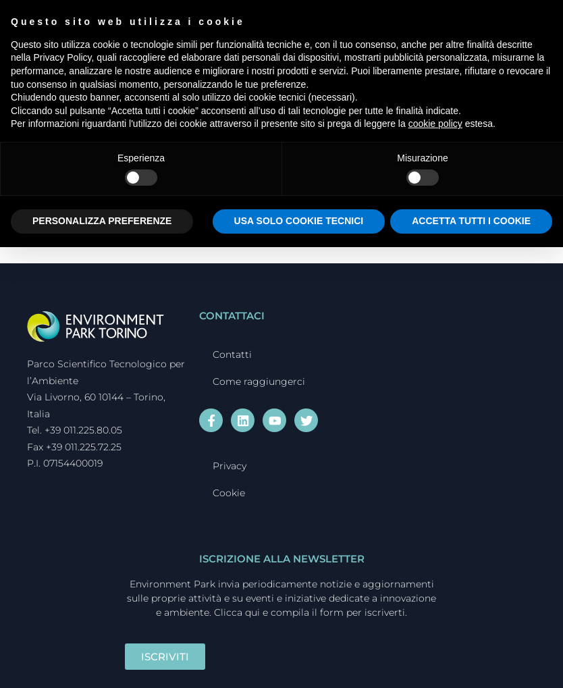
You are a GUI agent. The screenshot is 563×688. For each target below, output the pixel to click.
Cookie (229, 491)
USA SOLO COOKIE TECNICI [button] (299, 220)
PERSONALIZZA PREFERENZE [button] (101, 220)
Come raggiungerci (259, 381)
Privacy (229, 464)
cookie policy (435, 123)
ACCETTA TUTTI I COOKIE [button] (471, 220)
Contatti (232, 354)
